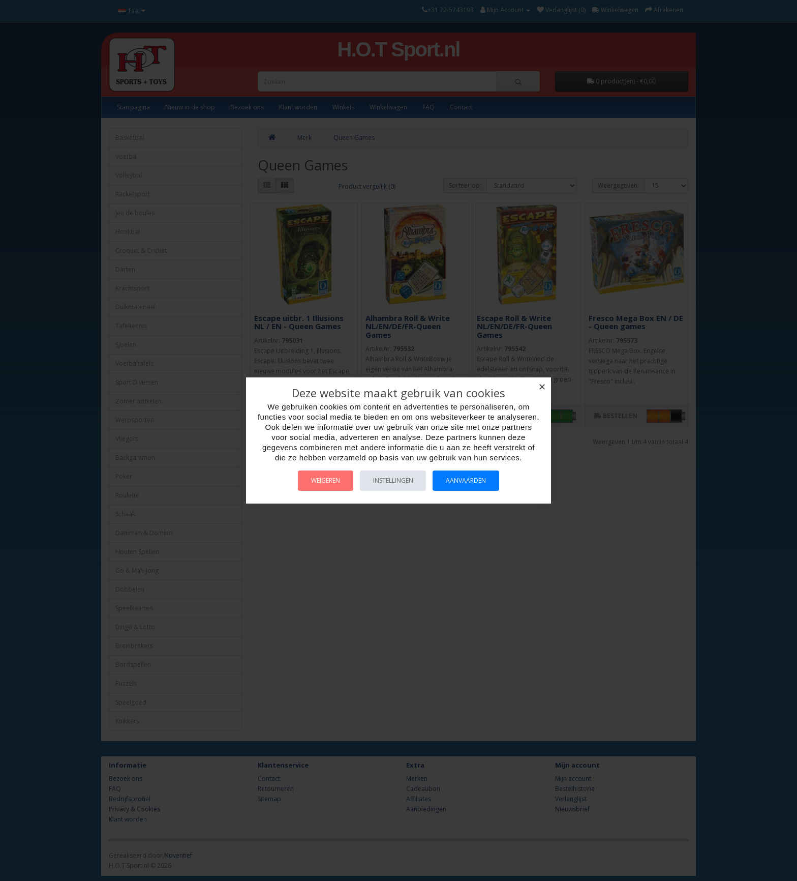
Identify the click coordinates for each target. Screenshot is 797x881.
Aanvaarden (470, 480)
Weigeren (321, 480)
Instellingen (393, 480)
